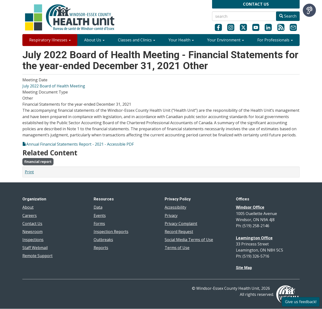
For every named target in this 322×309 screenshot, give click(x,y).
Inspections (33, 239)
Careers (29, 215)
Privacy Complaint (181, 223)
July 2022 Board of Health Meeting (53, 86)
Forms (99, 223)
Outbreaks (103, 239)
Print (29, 172)
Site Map (244, 267)
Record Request (179, 231)
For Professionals (275, 40)
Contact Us (32, 223)
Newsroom (32, 231)
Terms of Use (177, 247)
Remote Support (37, 255)
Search (287, 16)
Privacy (171, 215)
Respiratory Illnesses (50, 40)
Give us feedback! (300, 301)
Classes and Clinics (136, 40)
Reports (101, 247)
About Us (94, 40)
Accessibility (175, 207)
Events (100, 215)
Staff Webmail (35, 247)
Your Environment (225, 40)
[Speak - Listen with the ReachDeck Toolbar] (309, 10)
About (28, 207)
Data (98, 207)
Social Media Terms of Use (189, 239)
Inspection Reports (111, 231)
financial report (38, 161)
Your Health (181, 40)
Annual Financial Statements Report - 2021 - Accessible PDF (80, 144)
